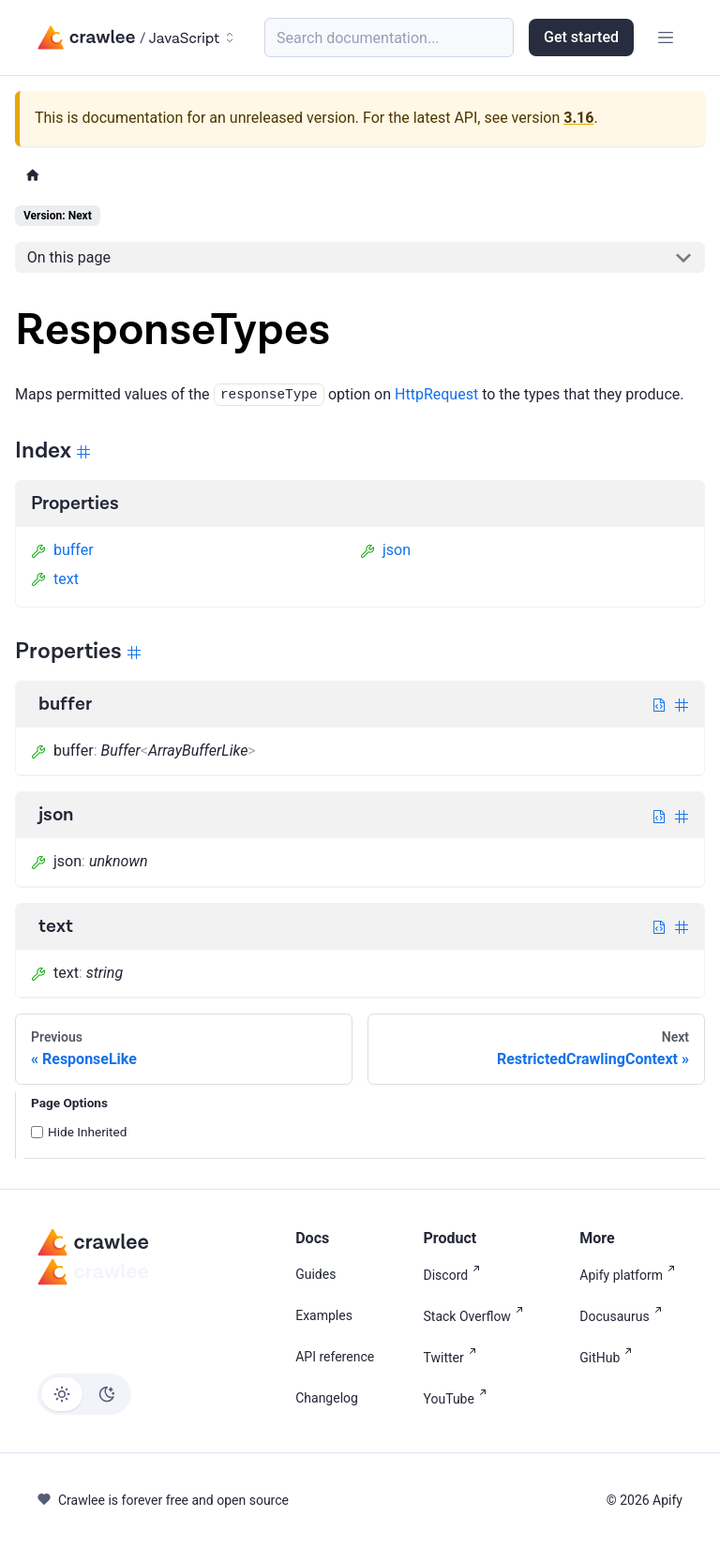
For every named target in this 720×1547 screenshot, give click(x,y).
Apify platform (630, 1274)
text (55, 579)
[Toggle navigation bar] (665, 37)
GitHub (609, 1356)
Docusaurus (623, 1315)
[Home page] (33, 175)
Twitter (454, 1356)
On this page (69, 257)
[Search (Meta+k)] (389, 37)
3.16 (578, 118)
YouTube (459, 1397)
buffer (62, 550)
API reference (334, 1356)
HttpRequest (436, 394)
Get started (581, 37)
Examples (323, 1315)
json (385, 550)
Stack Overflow (477, 1315)
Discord (456, 1274)
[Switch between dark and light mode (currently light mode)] (84, 1394)
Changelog (326, 1397)
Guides (315, 1274)
